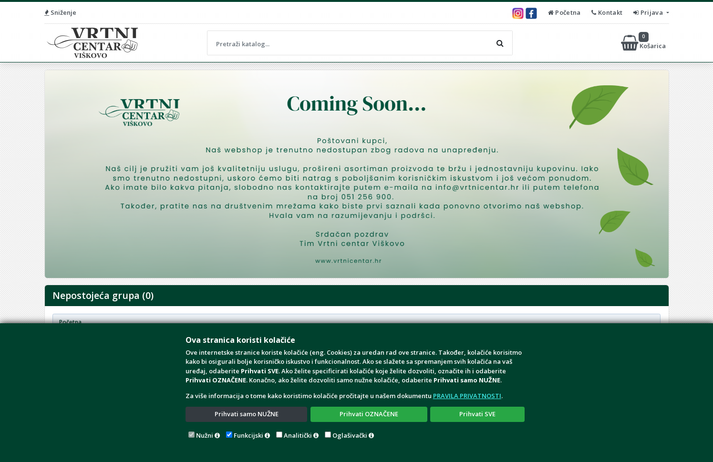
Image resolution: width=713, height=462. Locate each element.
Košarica (644, 43)
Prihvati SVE (477, 414)
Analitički (298, 435)
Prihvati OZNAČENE (369, 414)
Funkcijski (248, 435)
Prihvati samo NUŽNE (247, 414)
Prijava (648, 12)
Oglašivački (349, 435)
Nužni (204, 435)
